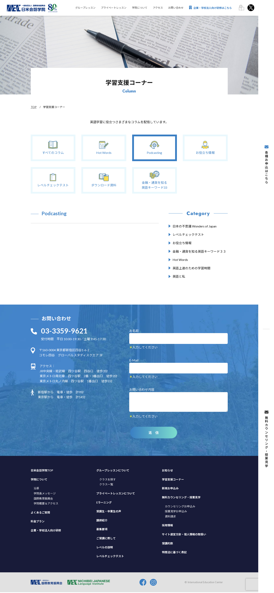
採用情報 (167, 526)
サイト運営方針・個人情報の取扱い (184, 535)
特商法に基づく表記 (174, 553)
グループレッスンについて (112, 471)
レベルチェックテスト (53, 180)
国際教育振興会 (43, 499)
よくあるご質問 (40, 513)
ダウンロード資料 (103, 180)
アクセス (157, 8)
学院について (138, 8)
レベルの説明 (104, 548)
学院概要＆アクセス (46, 504)
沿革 (36, 489)
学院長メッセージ (45, 494)
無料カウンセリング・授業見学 (181, 498)
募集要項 (101, 530)
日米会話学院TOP (42, 471)
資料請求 (170, 517)
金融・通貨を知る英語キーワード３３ (199, 252)
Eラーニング (104, 503)
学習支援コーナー (173, 480)
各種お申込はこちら (266, 178)
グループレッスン (83, 8)
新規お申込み (170, 489)
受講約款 (167, 544)
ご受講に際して (106, 539)
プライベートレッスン (111, 8)
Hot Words (103, 147)
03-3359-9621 (64, 331)
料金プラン (38, 522)
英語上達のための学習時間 (191, 269)
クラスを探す (107, 480)
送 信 (155, 433)
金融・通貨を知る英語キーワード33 (154, 180)
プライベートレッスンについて (115, 494)
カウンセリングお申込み (180, 507)
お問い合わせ (175, 8)
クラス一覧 (106, 485)
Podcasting (154, 147)
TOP (34, 107)
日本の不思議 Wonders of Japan (194, 227)
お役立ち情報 (205, 147)
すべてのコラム (53, 147)
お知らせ (167, 471)
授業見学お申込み (176, 512)
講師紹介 (101, 521)
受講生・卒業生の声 (108, 512)
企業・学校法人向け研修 (46, 531)
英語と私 (179, 277)
